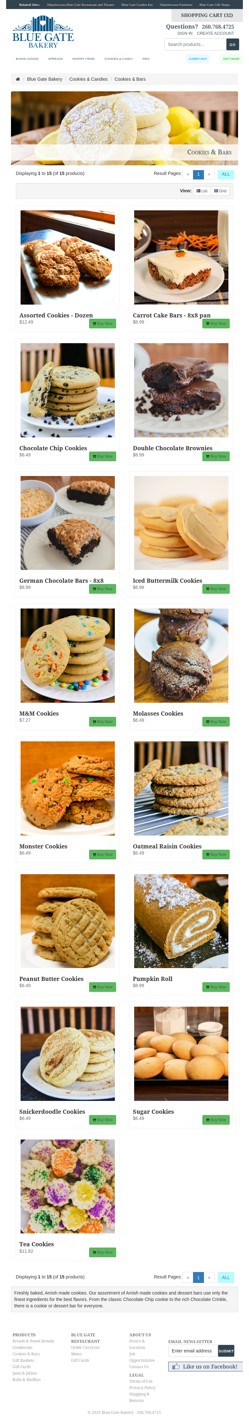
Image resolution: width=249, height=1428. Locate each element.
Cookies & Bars (26, 1354)
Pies (146, 58)
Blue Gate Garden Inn (137, 4)
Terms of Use (140, 1381)
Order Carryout (85, 1347)
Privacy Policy (142, 1388)
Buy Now (103, 323)
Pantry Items (83, 58)
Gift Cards (22, 1367)
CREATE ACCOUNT (215, 33)
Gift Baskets (23, 1360)
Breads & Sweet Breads (33, 1341)
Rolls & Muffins (27, 1380)
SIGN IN (185, 33)
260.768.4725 (218, 27)
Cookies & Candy (118, 58)
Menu (76, 1354)
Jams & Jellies (25, 1373)
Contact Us (139, 1367)
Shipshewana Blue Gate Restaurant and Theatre (81, 4)
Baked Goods (27, 58)
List (202, 191)
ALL (226, 174)
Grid (220, 191)
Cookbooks (22, 1347)
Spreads (55, 58)
